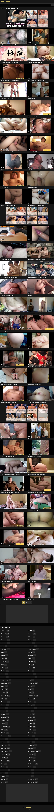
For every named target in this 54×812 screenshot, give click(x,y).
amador (5, 637)
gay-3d (5, 733)
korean (5, 779)
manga (32, 652)
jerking (5, 767)
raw (31, 692)
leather (32, 634)
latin (5, 782)
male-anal (33, 646)
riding (32, 705)
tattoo (32, 727)
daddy (5, 677)
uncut (32, 742)
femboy (5, 717)
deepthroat (6, 683)
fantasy (5, 714)
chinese (5, 671)
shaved (32, 717)
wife (31, 770)
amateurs (6, 643)
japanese (6, 761)
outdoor (32, 674)
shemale (32, 720)
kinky (5, 773)
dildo (5, 689)
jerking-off (6, 770)
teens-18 (32, 733)
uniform (32, 748)
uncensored (33, 739)
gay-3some (6, 736)
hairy (5, 739)
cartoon (5, 661)
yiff (31, 776)
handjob (5, 742)
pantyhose (33, 677)
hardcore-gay (7, 751)
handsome (6, 745)
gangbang (6, 727)
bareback (6, 649)
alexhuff (5, 634)
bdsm (5, 655)
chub (5, 674)
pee (31, 680)
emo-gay (6, 696)
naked (32, 658)
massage (32, 655)
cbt (4, 665)
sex (31, 711)
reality (32, 699)
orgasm (32, 668)
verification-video (35, 751)
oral (31, 665)
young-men (33, 782)
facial (5, 708)
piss (31, 689)
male (32, 643)
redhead (32, 702)
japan (5, 758)
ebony (5, 692)
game (5, 723)
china (5, 668)
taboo (32, 723)
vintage (32, 758)
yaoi (31, 773)
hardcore (6, 748)
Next (30, 603)
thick (32, 736)
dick (5, 686)
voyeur (32, 761)
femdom (5, 720)
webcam (32, 767)
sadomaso (33, 708)
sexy (32, 714)
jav (4, 764)
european (6, 702)
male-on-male (34, 649)
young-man (33, 779)
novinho (32, 661)
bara (4, 646)
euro (4, 699)
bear (4, 658)
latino (32, 631)
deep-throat (6, 680)
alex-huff (5, 631)
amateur (6, 640)
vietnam (32, 754)
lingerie (32, 640)
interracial (6, 754)
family (5, 711)
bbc (4, 652)
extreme (5, 705)
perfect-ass (33, 683)
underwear (33, 745)
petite (32, 686)
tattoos (32, 730)
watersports (33, 764)
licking (32, 637)
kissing (5, 776)
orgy (31, 671)
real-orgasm (33, 696)
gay (5, 730)
